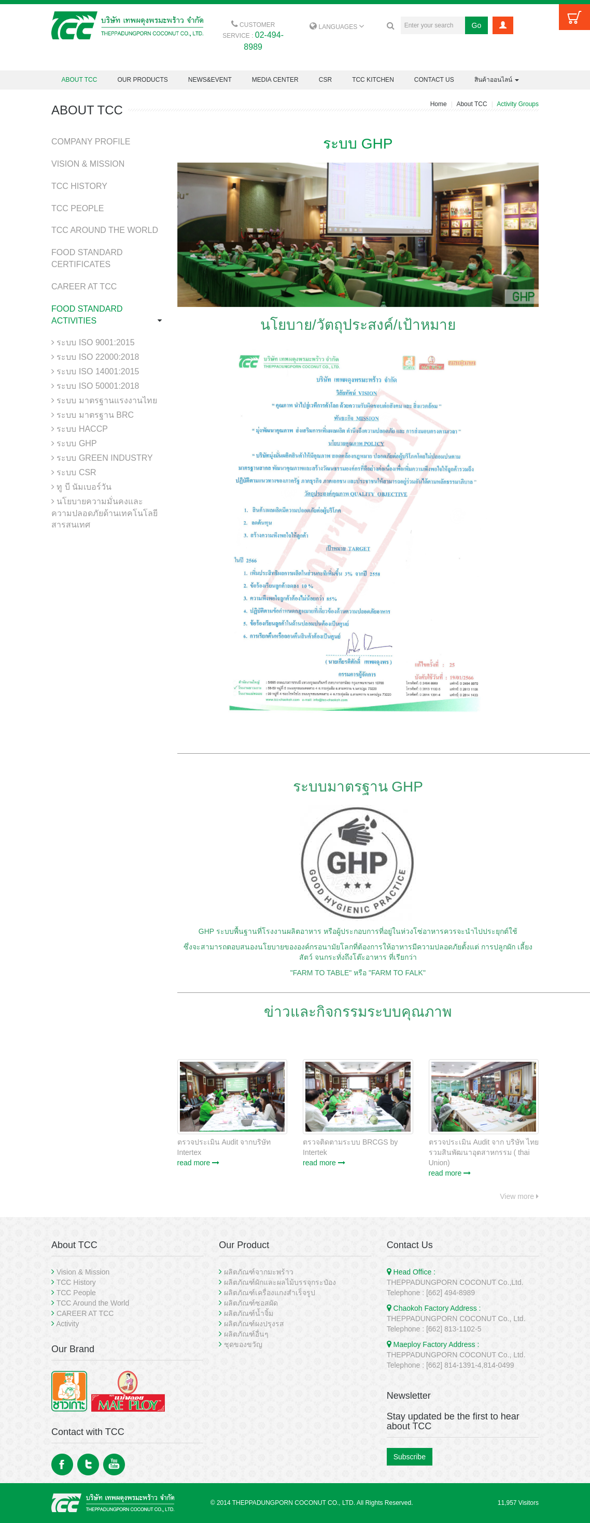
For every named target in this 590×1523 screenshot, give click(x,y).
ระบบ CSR (73, 472)
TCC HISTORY (79, 186)
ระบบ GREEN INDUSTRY (102, 457)
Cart (574, 17)
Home (438, 104)
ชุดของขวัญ (243, 1344)
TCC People (76, 1292)
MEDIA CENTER (275, 79)
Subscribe (410, 1457)
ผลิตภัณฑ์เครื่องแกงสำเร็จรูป (269, 1292)
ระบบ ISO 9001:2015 (93, 342)
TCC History (76, 1282)
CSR (325, 79)
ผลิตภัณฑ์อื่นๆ (246, 1334)
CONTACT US (434, 79)
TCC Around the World (93, 1303)
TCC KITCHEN (373, 79)
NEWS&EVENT (210, 79)
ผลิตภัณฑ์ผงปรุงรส (254, 1324)
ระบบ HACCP (79, 428)
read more (198, 1163)
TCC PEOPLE (77, 208)
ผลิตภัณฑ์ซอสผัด (251, 1303)
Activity (67, 1324)
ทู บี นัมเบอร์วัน (81, 486)
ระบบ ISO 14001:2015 (95, 371)
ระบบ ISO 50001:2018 (95, 386)
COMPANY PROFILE (90, 141)
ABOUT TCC (79, 79)
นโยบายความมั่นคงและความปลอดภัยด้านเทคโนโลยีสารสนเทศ (104, 513)
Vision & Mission (83, 1272)
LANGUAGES (337, 27)
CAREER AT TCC (84, 286)
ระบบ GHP (74, 443)
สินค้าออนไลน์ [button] (496, 79)
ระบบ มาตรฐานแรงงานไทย (104, 400)
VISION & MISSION (87, 163)
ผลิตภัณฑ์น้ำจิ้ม (248, 1313)
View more (519, 1196)
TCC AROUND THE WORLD (104, 230)
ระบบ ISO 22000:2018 (95, 357)
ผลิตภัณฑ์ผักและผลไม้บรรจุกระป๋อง (280, 1282)
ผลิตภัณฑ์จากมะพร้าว (258, 1272)
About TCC (471, 104)
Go (477, 25)
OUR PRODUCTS (142, 79)
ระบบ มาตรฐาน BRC (92, 415)
